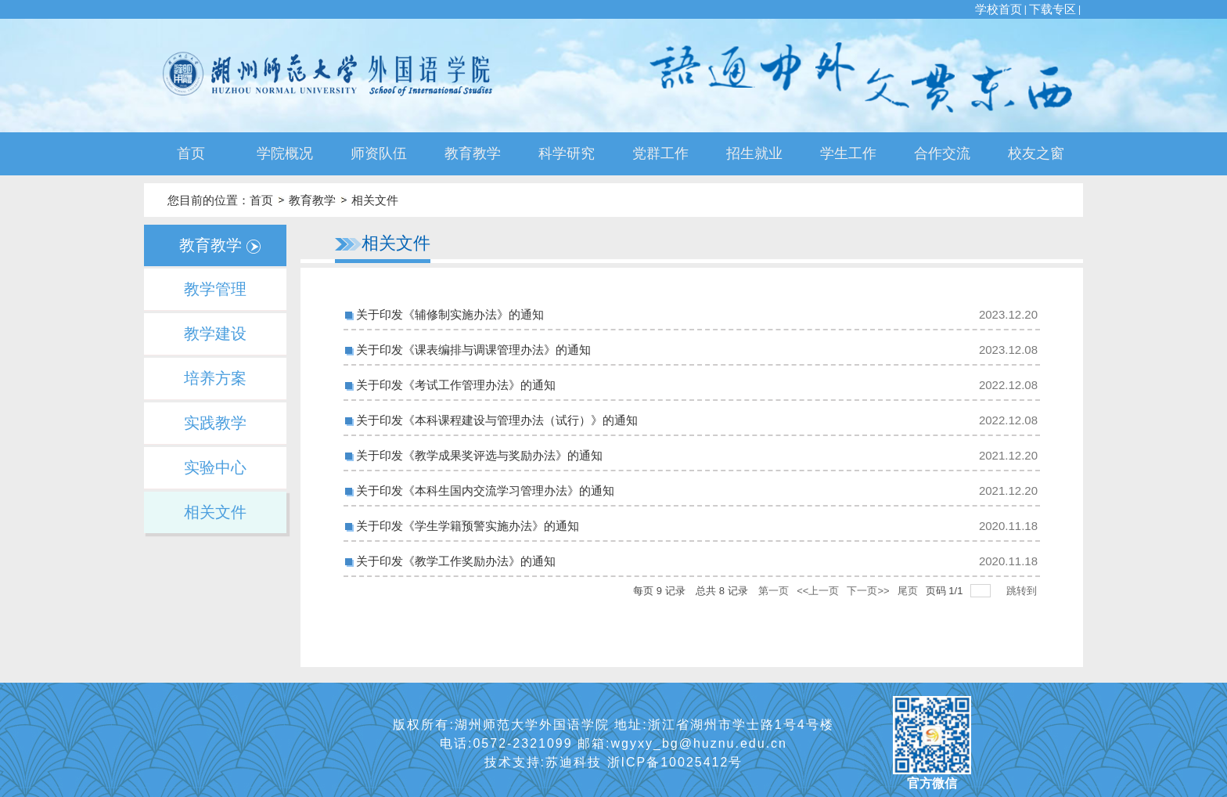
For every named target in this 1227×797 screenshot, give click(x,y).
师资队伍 (379, 153)
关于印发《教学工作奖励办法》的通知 (456, 561)
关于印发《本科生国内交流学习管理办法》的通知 (485, 490)
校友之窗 (1036, 153)
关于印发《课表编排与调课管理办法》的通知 (473, 349)
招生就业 (754, 153)
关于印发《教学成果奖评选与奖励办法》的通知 (479, 455)
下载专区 (1052, 9)
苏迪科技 (575, 762)
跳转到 (1023, 591)
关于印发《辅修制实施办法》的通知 (450, 314)
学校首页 (998, 9)
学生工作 (848, 153)
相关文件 (374, 200)
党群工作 (660, 153)
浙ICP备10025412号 (675, 762)
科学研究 (566, 153)
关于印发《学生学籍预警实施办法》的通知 (467, 525)
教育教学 (472, 153)
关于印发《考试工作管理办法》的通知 (456, 384)
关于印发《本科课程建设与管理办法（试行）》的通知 (497, 420)
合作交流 (942, 153)
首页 (191, 153)
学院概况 (285, 153)
